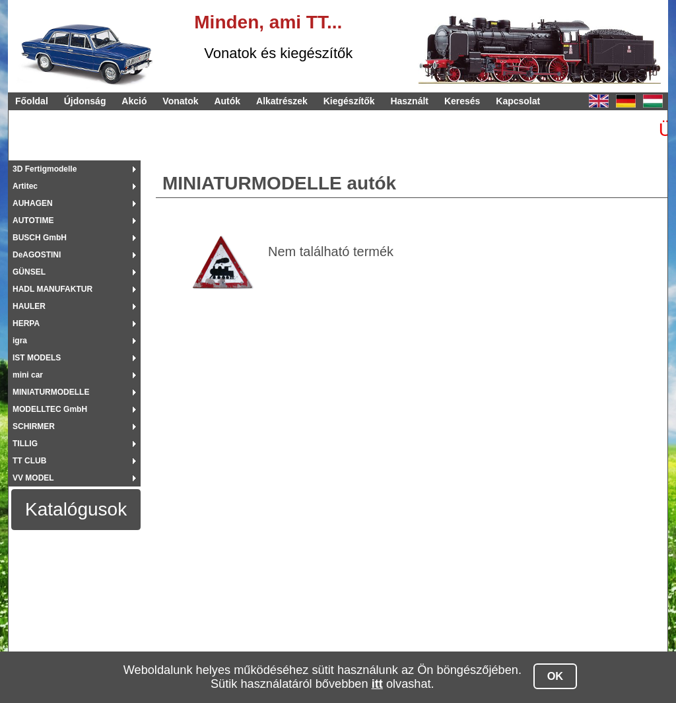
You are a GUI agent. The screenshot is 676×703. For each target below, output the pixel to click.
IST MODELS (37, 357)
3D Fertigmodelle (45, 169)
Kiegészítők (349, 101)
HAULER (29, 306)
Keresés (462, 101)
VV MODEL (33, 478)
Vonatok (180, 101)
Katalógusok (76, 509)
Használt (409, 101)
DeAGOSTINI (37, 254)
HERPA (26, 323)
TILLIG (25, 443)
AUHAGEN (33, 203)
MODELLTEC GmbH (50, 409)
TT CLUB (29, 460)
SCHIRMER (34, 426)
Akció (134, 101)
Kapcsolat (518, 101)
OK (555, 676)
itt (377, 683)
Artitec (25, 186)
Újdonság (85, 101)
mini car (28, 375)
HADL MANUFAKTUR (52, 289)
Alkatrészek (282, 101)
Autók (227, 101)
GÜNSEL (29, 272)
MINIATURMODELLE (51, 392)
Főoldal (31, 101)
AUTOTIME (33, 220)
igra (20, 340)
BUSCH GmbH (40, 237)
